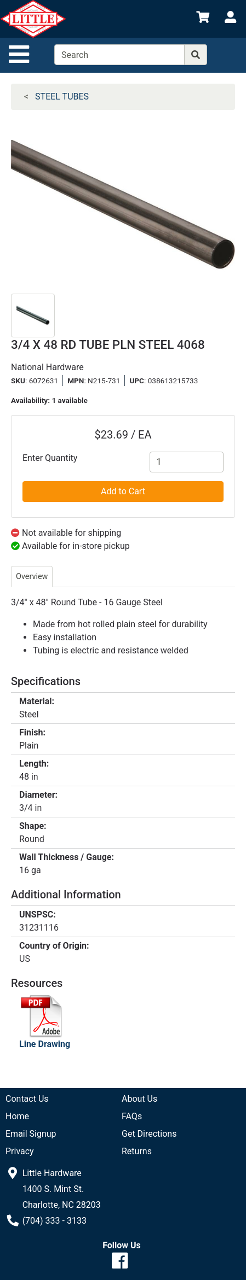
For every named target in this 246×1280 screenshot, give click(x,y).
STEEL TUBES (62, 96)
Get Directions (149, 1134)
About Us (139, 1099)
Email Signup (30, 1134)
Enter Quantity (49, 458)
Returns (137, 1151)
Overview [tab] (32, 576)
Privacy (19, 1151)
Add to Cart (123, 491)
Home (17, 1116)
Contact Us (27, 1099)
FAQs (132, 1116)
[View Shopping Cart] (202, 19)
